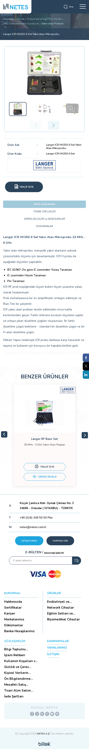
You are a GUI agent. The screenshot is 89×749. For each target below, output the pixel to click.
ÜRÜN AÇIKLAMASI (44, 204)
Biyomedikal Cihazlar (63, 619)
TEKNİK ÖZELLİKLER (44, 211)
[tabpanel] (44, 435)
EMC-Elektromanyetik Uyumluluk (21, 23)
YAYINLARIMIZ (57, 648)
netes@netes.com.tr (33, 527)
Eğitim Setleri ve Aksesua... (60, 613)
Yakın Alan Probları (52, 23)
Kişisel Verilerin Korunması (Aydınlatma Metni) (19, 673)
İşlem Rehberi (14, 655)
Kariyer (9, 613)
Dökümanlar (13, 625)
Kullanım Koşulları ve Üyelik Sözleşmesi (20, 661)
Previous (4, 434)
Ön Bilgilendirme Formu (17, 679)
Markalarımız (14, 619)
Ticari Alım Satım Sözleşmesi (17, 690)
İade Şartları (13, 696)
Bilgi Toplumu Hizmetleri (15, 649)
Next (85, 435)
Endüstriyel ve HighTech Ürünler (44, 19)
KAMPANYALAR (58, 641)
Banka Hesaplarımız (19, 631)
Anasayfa (8, 19)
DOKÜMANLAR (44, 226)
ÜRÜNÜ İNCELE (45, 477)
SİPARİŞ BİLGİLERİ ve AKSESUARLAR (44, 219)
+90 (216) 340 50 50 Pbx (36, 518)
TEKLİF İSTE (44, 467)
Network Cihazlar (60, 607)
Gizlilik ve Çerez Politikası (16, 667)
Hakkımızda (13, 602)
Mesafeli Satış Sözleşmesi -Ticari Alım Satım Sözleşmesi (18, 684)
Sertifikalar (13, 607)
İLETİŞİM (53, 654)
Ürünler (21, 19)
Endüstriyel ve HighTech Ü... (58, 602)
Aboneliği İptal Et (54, 553)
